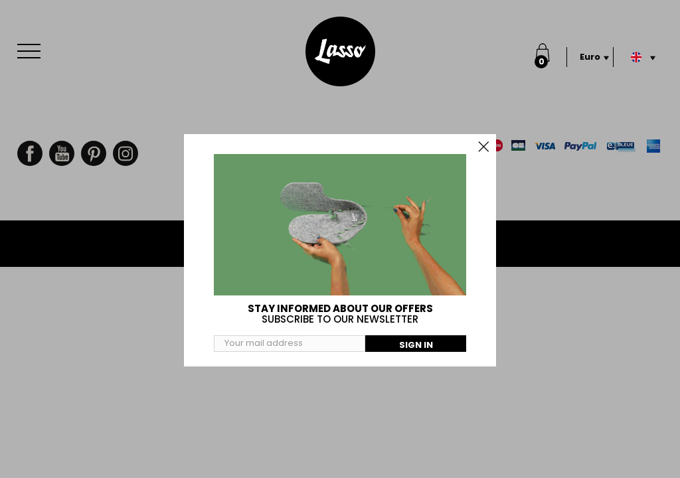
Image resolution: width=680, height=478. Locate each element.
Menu (31, 44)
